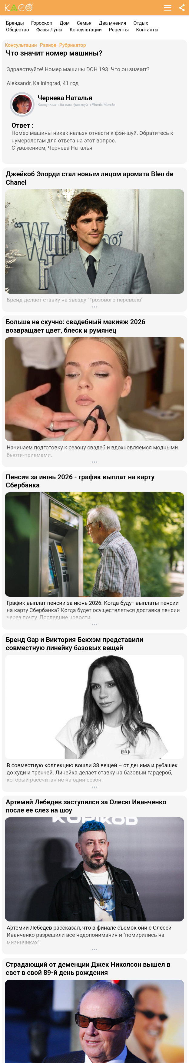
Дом (65, 23)
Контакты (147, 30)
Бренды (15, 23)
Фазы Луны (49, 30)
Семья (84, 23)
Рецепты (119, 30)
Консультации (86, 30)
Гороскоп (41, 23)
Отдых (141, 23)
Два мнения (112, 23)
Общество (17, 30)
